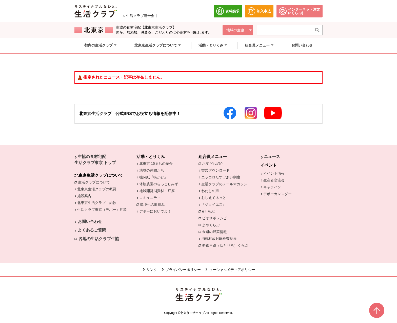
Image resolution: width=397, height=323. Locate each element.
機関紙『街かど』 (153, 177)
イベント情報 (274, 173)
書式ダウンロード (215, 170)
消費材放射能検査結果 (220, 238)
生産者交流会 (274, 180)
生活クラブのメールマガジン (224, 184)
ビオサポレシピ (215, 218)
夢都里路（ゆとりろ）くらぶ (225, 245)
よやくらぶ (212, 224)
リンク (151, 270)
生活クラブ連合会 (140, 15)
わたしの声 (210, 191)
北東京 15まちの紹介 (155, 164)
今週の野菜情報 (215, 231)
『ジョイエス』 (213, 204)
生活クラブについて (95, 182)
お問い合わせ (90, 221)
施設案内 (84, 196)
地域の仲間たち (151, 170)
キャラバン (272, 187)
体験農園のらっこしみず (158, 184)
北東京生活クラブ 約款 (96, 203)
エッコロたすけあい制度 (220, 177)
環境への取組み (153, 204)
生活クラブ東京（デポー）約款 (102, 209)
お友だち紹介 (214, 163)
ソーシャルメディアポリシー (232, 270)
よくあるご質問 (92, 230)
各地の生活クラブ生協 (98, 239)
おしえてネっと (213, 198)
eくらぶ (208, 211)
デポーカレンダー (277, 194)
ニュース (272, 156)
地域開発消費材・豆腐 (157, 191)
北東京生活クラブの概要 (96, 189)
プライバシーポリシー (183, 270)
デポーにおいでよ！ (155, 211)
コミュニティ (150, 198)
